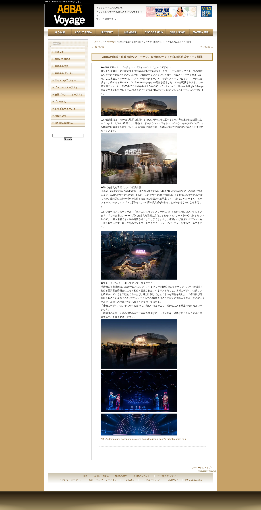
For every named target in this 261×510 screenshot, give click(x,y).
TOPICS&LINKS (193, 480)
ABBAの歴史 (62, 66)
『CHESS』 (61, 101)
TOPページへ (98, 42)
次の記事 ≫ (206, 47)
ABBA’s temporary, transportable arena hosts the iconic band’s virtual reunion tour (143, 439)
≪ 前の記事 (98, 47)
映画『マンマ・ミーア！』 (69, 94)
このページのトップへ (202, 467)
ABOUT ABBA (62, 59)
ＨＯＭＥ (59, 52)
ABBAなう (111, 42)
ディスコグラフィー (65, 80)
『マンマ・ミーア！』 (66, 87)
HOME (85, 476)
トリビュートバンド (65, 108)
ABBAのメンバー (64, 73)
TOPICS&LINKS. (64, 122)
